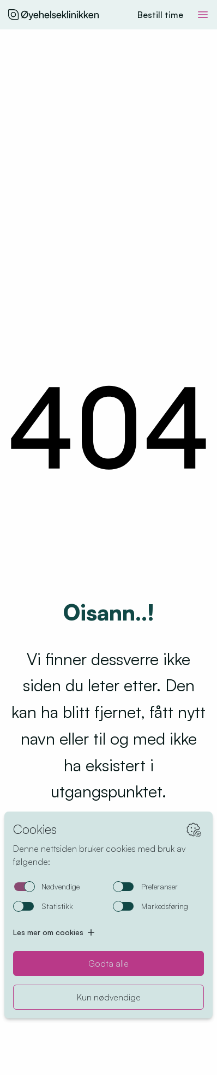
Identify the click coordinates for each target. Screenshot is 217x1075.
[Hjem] (53, 14)
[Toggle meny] (202, 14)
